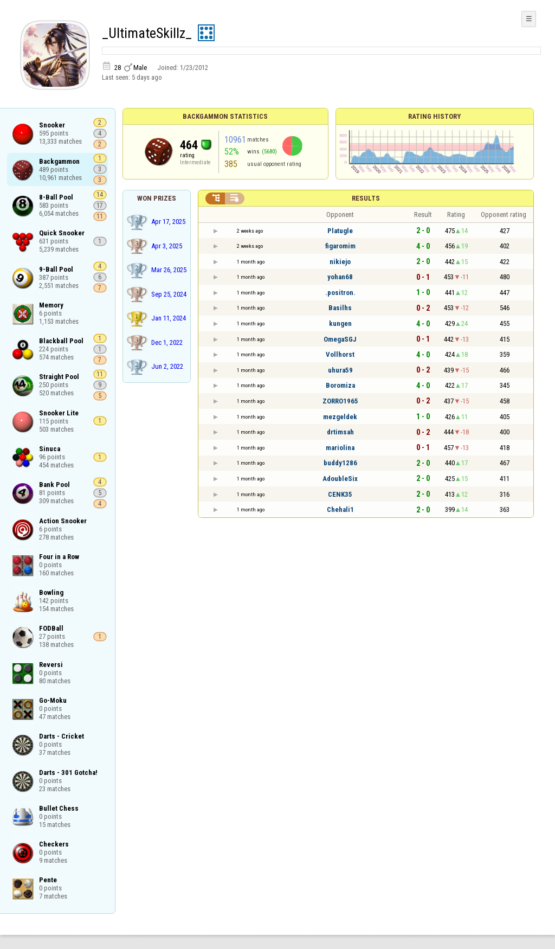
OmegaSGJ (340, 339)
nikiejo (340, 262)
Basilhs (340, 308)
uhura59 (340, 370)
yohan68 (340, 277)
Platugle (340, 231)
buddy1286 (340, 463)
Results (366, 198)
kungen (340, 323)
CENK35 (340, 494)
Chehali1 (340, 509)
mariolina (340, 448)
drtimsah (340, 432)
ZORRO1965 (340, 401)
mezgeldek (340, 417)
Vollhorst (340, 354)
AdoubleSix (340, 478)
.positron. (340, 292)
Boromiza (340, 385)
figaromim (340, 246)
